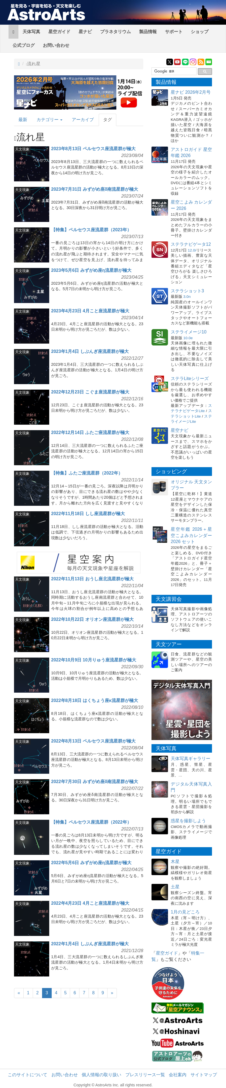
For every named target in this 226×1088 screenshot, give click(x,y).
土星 (175, 886)
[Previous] (19, 993)
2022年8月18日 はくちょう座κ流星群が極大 (94, 700)
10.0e (188, 338)
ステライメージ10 (188, 332)
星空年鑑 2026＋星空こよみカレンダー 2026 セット (191, 535)
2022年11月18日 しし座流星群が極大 (88, 513)
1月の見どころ (185, 912)
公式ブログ (24, 45)
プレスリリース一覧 (145, 1074)
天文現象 (22, 149)
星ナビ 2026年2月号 (191, 92)
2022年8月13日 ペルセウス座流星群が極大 (93, 741)
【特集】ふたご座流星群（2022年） (87, 473)
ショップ (199, 31)
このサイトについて (27, 1074)
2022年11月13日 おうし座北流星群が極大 (92, 578)
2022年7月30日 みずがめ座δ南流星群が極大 (94, 781)
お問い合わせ (56, 45)
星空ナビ (179, 430)
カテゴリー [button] (49, 119)
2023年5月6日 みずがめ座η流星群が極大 (91, 270)
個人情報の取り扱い (101, 1074)
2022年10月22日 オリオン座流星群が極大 (92, 619)
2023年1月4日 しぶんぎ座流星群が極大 (90, 351)
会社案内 (177, 1074)
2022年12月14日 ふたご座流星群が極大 (90, 432)
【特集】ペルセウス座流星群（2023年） (91, 229)
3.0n (187, 297)
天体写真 (31, 31)
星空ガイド (59, 31)
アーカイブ (83, 119)
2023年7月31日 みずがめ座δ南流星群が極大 (94, 189)
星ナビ (85, 31)
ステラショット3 (187, 291)
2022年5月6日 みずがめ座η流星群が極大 (91, 862)
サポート (174, 31)
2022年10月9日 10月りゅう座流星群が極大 (93, 660)
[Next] (112, 993)
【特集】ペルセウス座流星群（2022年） (91, 822)
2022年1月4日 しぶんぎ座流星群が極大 (90, 943)
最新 (22, 119)
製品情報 (148, 31)
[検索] (173, 71)
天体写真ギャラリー (190, 758)
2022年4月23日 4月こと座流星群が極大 (90, 903)
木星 (175, 861)
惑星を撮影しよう (188, 820)
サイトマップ (204, 1074)
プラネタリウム (115, 31)
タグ (107, 119)
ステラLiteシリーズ (190, 378)
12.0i (192, 250)
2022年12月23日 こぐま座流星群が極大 (90, 392)
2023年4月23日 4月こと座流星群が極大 (90, 311)
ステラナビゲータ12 (191, 244)
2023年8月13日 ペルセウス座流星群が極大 (93, 148)
